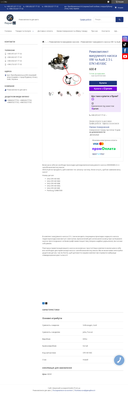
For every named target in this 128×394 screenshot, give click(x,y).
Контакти (106, 31)
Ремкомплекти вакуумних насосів (64, 42)
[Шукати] (119, 19)
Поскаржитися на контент (63, 390)
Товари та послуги (23, 31)
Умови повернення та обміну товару (72, 31)
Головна (8, 31)
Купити (103, 83)
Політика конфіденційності (84, 390)
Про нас (94, 31)
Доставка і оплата (45, 31)
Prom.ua (77, 388)
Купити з (103, 89)
